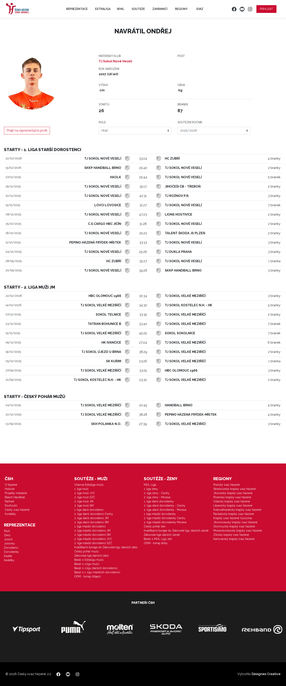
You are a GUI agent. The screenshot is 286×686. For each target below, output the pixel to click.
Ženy (7, 535)
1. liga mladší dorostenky (160, 513)
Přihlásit (266, 9)
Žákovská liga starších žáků (91, 555)
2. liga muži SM (84, 505)
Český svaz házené (17, 509)
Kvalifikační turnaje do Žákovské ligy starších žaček (176, 530)
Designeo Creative (266, 674)
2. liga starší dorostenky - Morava (165, 509)
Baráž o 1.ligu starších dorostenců (95, 568)
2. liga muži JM (83, 501)
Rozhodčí (11, 505)
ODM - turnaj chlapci (87, 576)
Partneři (9, 501)
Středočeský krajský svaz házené (234, 488)
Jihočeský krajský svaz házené (232, 493)
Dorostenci (11, 547)
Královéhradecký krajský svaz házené (237, 509)
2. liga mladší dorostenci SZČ (93, 543)
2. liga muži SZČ (84, 497)
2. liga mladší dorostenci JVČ (93, 539)
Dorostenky (11, 551)
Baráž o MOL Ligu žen (158, 539)
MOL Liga (150, 484)
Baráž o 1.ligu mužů (86, 564)
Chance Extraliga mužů (88, 484)
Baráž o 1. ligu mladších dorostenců (97, 572)
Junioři (8, 539)
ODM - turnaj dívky (156, 543)
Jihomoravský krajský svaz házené (235, 522)
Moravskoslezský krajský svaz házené (237, 530)
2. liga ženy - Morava (157, 497)
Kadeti (8, 556)
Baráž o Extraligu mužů (88, 559)
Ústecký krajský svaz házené (231, 501)
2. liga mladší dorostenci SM (92, 534)
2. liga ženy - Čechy (156, 493)
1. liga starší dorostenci (88, 509)
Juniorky (9, 543)
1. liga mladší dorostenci (89, 526)
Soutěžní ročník (190, 122)
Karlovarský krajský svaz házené (233, 539)
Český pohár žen (154, 526)
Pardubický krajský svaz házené (233, 513)
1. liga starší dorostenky (159, 501)
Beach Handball (15, 497)
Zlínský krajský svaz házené (231, 534)
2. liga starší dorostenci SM (91, 522)
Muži (7, 531)
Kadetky (9, 560)
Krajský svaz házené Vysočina (232, 518)
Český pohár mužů (86, 551)
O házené (11, 484)
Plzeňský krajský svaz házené (232, 497)
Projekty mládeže (16, 493)
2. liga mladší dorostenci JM (92, 530)
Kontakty (10, 513)
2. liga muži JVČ (84, 493)
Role (102, 122)
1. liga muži (81, 488)
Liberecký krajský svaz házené (232, 505)
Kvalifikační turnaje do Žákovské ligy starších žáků (105, 547)
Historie (9, 488)
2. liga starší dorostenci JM (91, 518)
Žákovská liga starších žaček (162, 534)
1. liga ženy (151, 488)
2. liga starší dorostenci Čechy (93, 513)
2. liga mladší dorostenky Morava (165, 522)
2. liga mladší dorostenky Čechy (164, 518)
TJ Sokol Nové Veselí (115, 61)
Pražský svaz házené (226, 484)
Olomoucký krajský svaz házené (234, 526)
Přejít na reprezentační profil (27, 130)
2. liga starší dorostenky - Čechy (164, 505)
